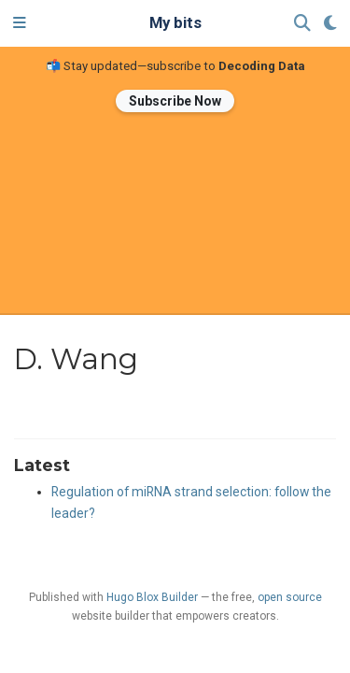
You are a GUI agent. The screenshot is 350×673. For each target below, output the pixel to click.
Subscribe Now (175, 100)
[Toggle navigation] (19, 23)
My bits (175, 23)
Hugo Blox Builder (152, 597)
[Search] (302, 24)
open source (290, 597)
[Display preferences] (330, 24)
